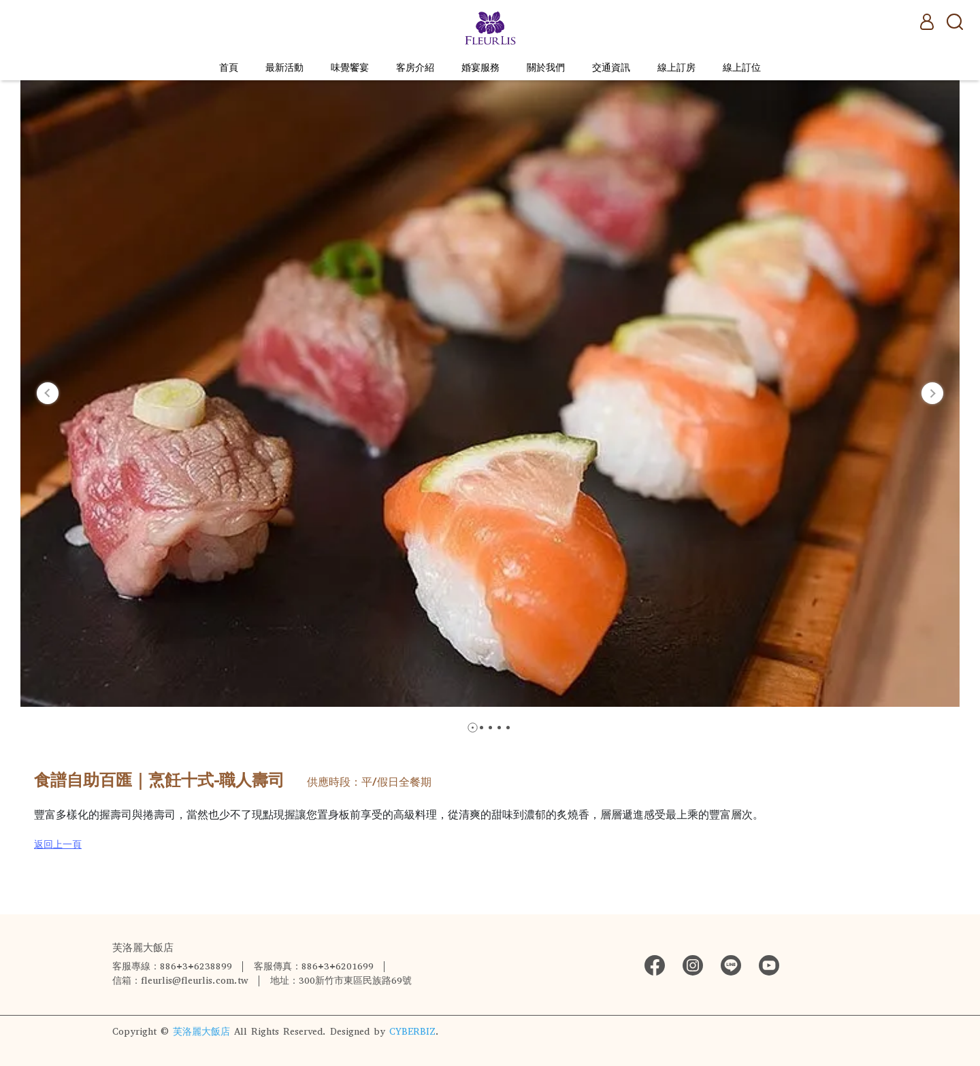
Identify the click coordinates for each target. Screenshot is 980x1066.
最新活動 (284, 67)
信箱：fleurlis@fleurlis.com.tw (180, 980)
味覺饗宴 (350, 67)
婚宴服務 (480, 67)
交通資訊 (611, 67)
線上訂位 (742, 67)
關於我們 (546, 67)
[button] (48, 393)
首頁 (228, 67)
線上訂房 (676, 67)
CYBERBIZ (412, 1031)
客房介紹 (415, 67)
